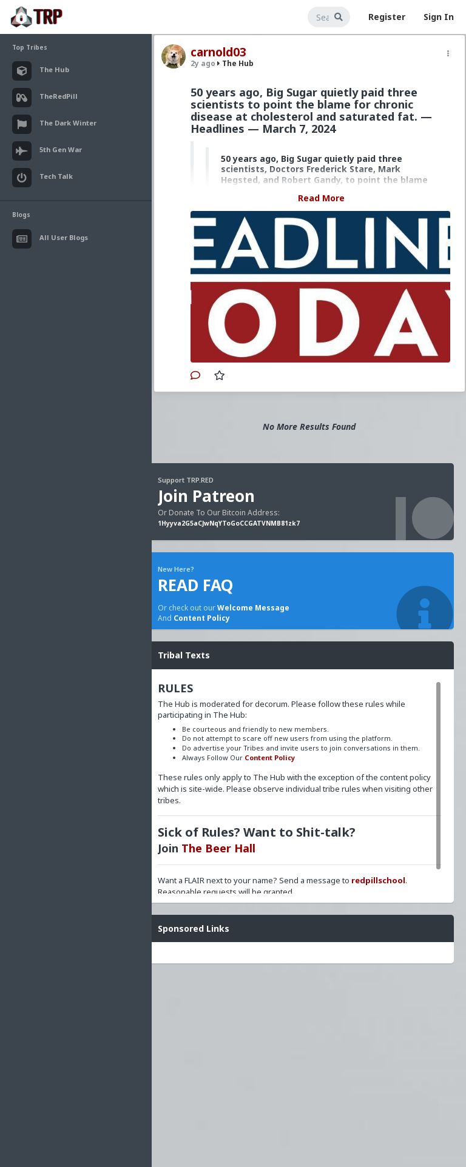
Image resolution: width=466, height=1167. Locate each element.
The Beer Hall (218, 848)
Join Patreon (206, 496)
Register (386, 16)
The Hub (235, 63)
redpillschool (378, 880)
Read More (321, 198)
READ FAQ (195, 585)
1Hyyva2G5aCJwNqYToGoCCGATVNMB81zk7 (229, 523)
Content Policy (202, 618)
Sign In (439, 16)
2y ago (203, 63)
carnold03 (218, 52)
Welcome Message (253, 608)
